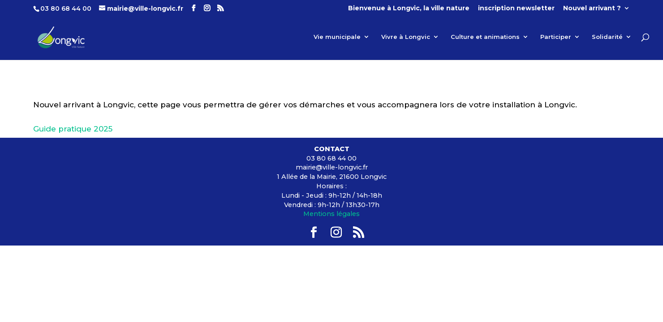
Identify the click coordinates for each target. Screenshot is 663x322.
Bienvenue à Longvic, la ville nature (408, 8)
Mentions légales (331, 214)
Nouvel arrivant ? (592, 8)
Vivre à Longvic (405, 37)
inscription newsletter (516, 8)
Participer (555, 37)
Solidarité (607, 37)
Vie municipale (337, 37)
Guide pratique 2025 (72, 128)
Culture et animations (485, 37)
